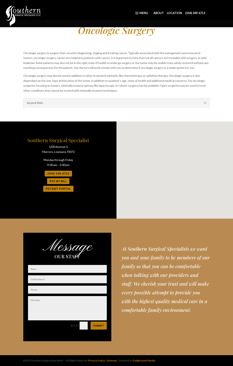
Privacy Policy (96, 360)
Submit (98, 325)
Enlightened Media (144, 360)
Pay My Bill (58, 181)
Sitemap (112, 360)
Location (174, 13)
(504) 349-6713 (195, 13)
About (158, 13)
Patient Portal (58, 188)
